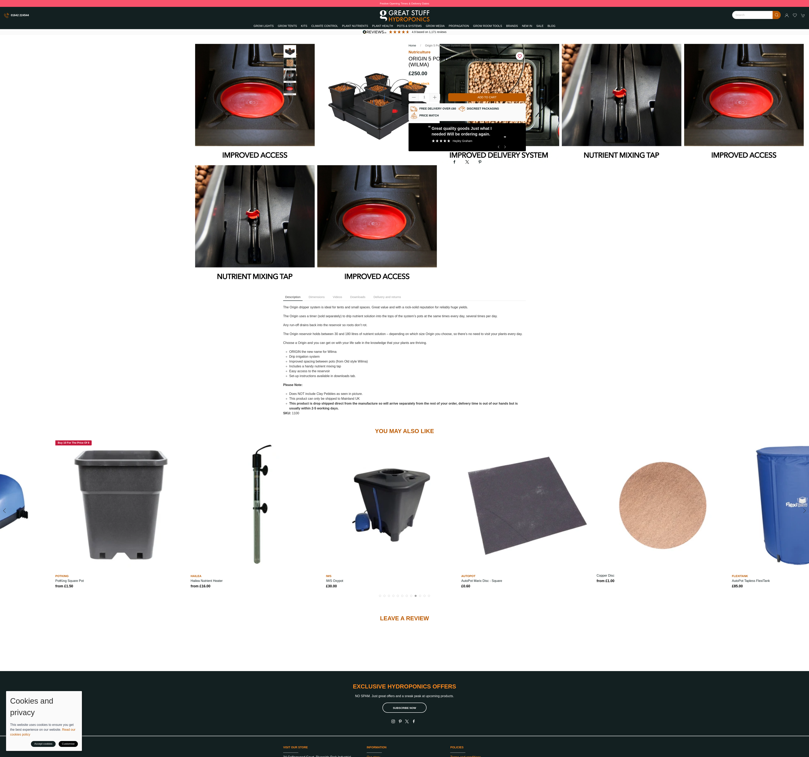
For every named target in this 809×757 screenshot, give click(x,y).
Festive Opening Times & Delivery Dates (404, 3)
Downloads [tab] (357, 297)
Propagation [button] (459, 25)
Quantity (415, 89)
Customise (68, 743)
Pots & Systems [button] (409, 25)
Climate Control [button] (324, 25)
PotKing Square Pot (69, 581)
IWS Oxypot (334, 581)
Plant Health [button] (382, 25)
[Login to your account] (787, 15)
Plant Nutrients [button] (355, 25)
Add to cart (487, 97)
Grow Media (435, 25)
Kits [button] (304, 25)
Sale (539, 25)
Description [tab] (293, 297)
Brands (512, 25)
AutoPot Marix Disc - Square (481, 581)
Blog (551, 25)
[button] (795, 15)
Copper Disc (605, 575)
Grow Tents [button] (287, 25)
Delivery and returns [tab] (387, 297)
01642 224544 (16, 15)
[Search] (756, 15)
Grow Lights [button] (264, 25)
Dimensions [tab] (317, 297)
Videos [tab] (337, 297)
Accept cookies (43, 743)
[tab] (380, 596)
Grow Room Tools (487, 25)
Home (412, 45)
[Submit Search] (777, 15)
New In (527, 25)
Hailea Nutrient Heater (207, 581)
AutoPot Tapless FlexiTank (751, 581)
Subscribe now (404, 707)
